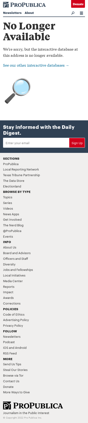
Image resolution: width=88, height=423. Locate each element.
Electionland (12, 186)
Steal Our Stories (15, 369)
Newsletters (12, 12)
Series (7, 202)
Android (21, 347)
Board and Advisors (17, 253)
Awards (8, 297)
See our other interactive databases (36, 65)
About (29, 12)
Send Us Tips (12, 364)
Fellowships (24, 269)
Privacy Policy (13, 325)
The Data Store (13, 180)
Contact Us (11, 381)
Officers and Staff (15, 258)
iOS (5, 347)
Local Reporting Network (21, 169)
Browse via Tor (13, 375)
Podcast (9, 342)
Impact (8, 292)
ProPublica (11, 164)
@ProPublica (12, 230)
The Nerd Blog (13, 225)
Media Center (13, 281)
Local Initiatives (14, 275)
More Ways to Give (16, 392)
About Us (9, 247)
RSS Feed (10, 353)
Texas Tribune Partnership (21, 175)
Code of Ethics (13, 314)
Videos (8, 208)
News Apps (11, 214)
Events (8, 236)
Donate (78, 4)
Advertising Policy (16, 319)
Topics (7, 197)
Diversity (9, 264)
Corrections (11, 303)
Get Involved (12, 219)
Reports (8, 286)
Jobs (6, 269)
